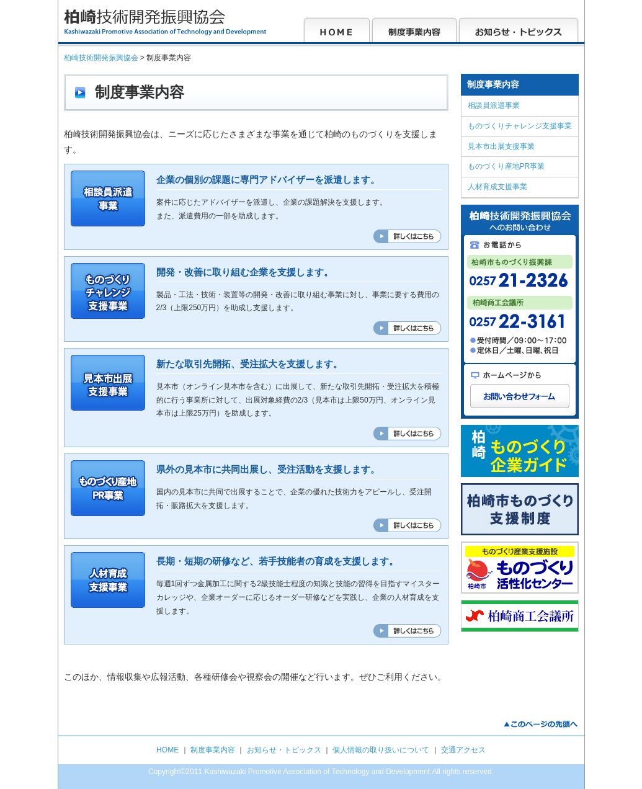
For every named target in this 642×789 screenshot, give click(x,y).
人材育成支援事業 (497, 186)
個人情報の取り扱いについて (380, 750)
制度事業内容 (212, 750)
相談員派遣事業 (494, 105)
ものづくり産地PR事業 (506, 166)
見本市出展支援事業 (501, 146)
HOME (167, 750)
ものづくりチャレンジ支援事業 (520, 126)
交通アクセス (463, 750)
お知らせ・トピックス (284, 750)
